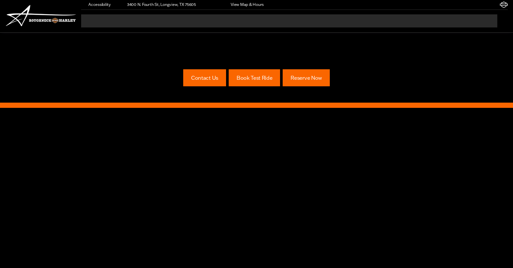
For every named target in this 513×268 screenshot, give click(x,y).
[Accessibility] (96, 4)
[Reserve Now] (306, 77)
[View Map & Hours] (244, 4)
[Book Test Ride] (254, 77)
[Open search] (502, 21)
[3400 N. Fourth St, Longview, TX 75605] (158, 4)
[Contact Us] (204, 77)
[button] (210, 4)
